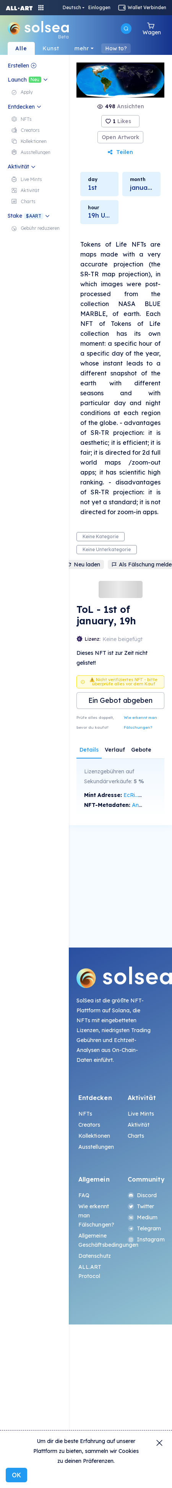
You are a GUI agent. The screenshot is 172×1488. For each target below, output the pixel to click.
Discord (142, 1195)
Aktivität (138, 1124)
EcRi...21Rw (137, 795)
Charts (136, 1135)
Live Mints (141, 1113)
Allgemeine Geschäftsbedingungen (96, 1240)
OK (16, 1475)
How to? (116, 48)
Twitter (141, 1206)
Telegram (144, 1228)
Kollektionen (94, 1135)
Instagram (145, 1239)
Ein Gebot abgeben (120, 700)
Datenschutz (94, 1255)
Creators (89, 1124)
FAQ (83, 1195)
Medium (143, 1217)
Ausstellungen (96, 1146)
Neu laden (83, 564)
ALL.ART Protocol (90, 1272)
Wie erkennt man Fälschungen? (140, 722)
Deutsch (72, 7)
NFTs (85, 1113)
